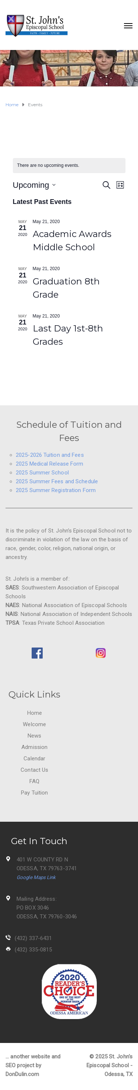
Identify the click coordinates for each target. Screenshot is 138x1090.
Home (34, 713)
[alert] (69, 165)
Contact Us (34, 770)
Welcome (34, 724)
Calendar (34, 758)
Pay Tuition (34, 792)
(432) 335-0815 (33, 949)
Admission (34, 747)
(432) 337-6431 (33, 938)
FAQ (34, 781)
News (34, 735)
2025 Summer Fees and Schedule (57, 481)
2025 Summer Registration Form (56, 490)
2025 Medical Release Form (50, 463)
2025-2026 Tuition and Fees (50, 455)
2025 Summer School (42, 472)
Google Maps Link (36, 877)
